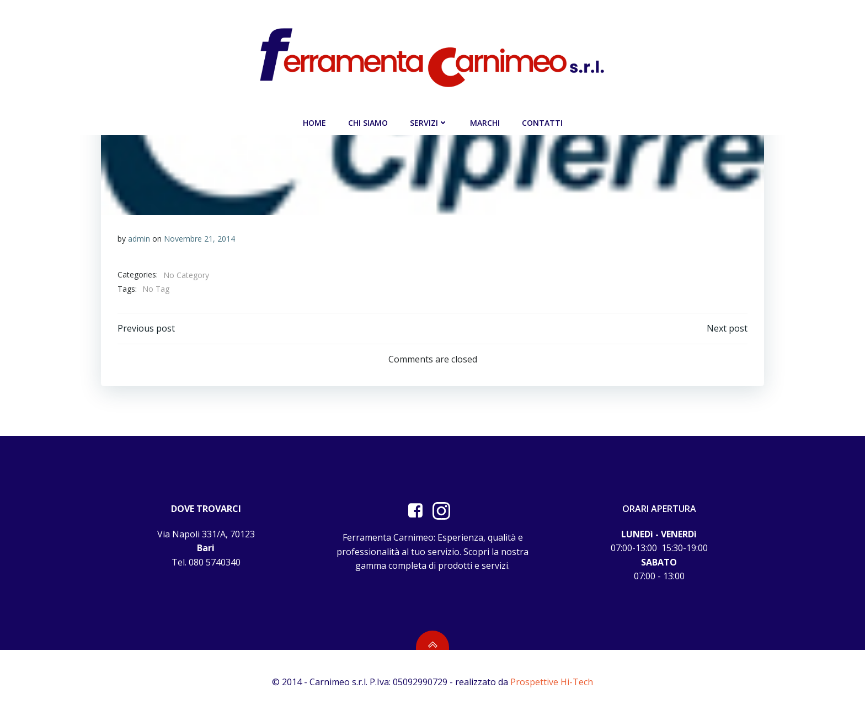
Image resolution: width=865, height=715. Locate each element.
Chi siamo (368, 123)
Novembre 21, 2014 (199, 238)
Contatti (542, 123)
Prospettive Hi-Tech (551, 682)
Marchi (485, 123)
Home (314, 123)
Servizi (429, 123)
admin (139, 238)
